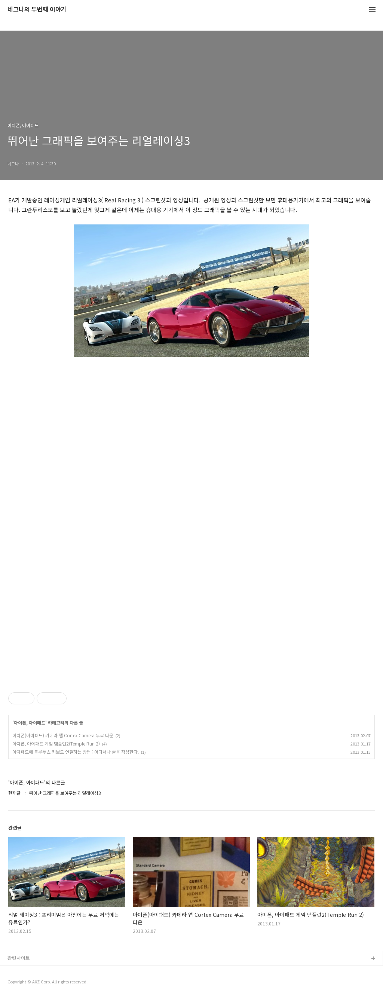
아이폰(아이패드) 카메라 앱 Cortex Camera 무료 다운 (62, 735)
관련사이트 (18, 957)
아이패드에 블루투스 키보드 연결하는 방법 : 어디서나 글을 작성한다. (75, 751)
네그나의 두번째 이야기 (37, 9)
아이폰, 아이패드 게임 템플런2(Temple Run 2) (56, 743)
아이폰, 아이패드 (29, 723)
